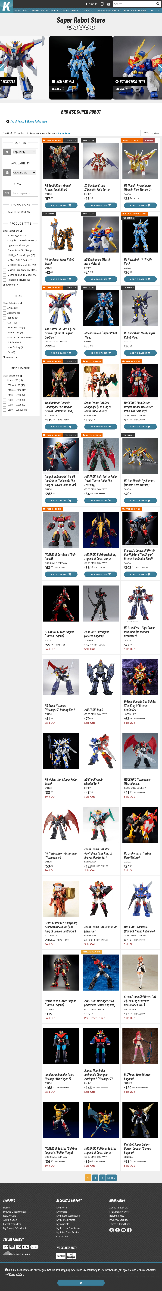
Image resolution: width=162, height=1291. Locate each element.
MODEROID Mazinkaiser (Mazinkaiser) (137, 781)
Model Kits (21, 10)
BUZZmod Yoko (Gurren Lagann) (137, 1076)
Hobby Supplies (71, 10)
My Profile (61, 1207)
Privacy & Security (118, 1219)
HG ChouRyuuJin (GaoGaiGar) (93, 781)
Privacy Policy (16, 1274)
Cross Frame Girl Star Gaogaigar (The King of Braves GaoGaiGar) (97, 407)
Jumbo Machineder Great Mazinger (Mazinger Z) (59, 1076)
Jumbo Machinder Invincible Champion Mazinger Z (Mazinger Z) (98, 1074)
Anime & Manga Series (135, 10)
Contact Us (62, 1236)
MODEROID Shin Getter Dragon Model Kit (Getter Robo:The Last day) (138, 407)
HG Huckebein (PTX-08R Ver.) (138, 261)
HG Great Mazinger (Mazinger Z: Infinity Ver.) (60, 707)
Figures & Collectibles (45, 10)
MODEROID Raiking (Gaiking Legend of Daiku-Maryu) (100, 1150)
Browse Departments (14, 1211)
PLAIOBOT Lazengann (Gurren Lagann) (96, 634)
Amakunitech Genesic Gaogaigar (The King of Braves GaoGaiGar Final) (59, 407)
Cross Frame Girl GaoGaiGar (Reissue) (100, 929)
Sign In (92, 4)
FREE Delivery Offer (119, 1211)
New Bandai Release (134, 214)
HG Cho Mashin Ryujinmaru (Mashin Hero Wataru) (139, 483)
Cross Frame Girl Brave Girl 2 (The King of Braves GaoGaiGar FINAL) (140, 1001)
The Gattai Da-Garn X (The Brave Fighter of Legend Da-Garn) (60, 333)
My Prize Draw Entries (67, 1232)
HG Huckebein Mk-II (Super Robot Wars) (139, 335)
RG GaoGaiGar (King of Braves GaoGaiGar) (58, 187)
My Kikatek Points (65, 1219)
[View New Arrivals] (81, 67)
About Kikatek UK (118, 1207)
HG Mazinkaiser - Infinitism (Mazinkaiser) (61, 855)
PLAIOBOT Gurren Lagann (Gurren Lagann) (59, 634)
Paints (88, 10)
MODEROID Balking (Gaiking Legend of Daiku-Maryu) (100, 556)
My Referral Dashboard (68, 1228)
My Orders (61, 1211)
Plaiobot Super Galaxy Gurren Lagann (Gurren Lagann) (137, 1148)
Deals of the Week (132, 140)
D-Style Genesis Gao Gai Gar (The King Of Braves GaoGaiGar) (140, 705)
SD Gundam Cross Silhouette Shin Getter (97, 187)
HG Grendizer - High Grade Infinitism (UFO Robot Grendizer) (139, 632)
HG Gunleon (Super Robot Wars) (59, 261)
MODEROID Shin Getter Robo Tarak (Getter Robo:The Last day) (100, 480)
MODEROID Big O (93, 710)
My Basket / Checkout (14, 1228)
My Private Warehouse (68, 1215)
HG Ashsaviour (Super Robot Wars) (100, 335)
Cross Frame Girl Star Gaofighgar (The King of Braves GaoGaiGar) (98, 853)
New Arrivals (9, 1215)
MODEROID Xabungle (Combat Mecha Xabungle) (139, 929)
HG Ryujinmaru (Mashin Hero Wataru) (97, 261)
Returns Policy (116, 1215)
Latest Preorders (12, 1223)
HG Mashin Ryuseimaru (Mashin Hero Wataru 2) (137, 187)
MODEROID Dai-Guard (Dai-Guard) (60, 556)
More (155, 10)
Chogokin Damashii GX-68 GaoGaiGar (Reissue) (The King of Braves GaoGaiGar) (60, 480)
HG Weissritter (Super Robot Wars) (61, 781)
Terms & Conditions (146, 1270)
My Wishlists (62, 1223)
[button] (160, 67)
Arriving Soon (10, 1219)
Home (6, 1207)
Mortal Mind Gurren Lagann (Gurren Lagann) (60, 1003)
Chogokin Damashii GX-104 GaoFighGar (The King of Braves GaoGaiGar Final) (140, 554)
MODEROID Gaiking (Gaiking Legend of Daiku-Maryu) (61, 1150)
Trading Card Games (108, 10)
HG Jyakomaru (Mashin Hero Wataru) (137, 855)
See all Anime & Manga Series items (28, 121)
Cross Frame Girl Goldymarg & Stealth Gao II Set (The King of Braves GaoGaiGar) (61, 927)
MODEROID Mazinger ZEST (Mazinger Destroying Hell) (99, 1003)
